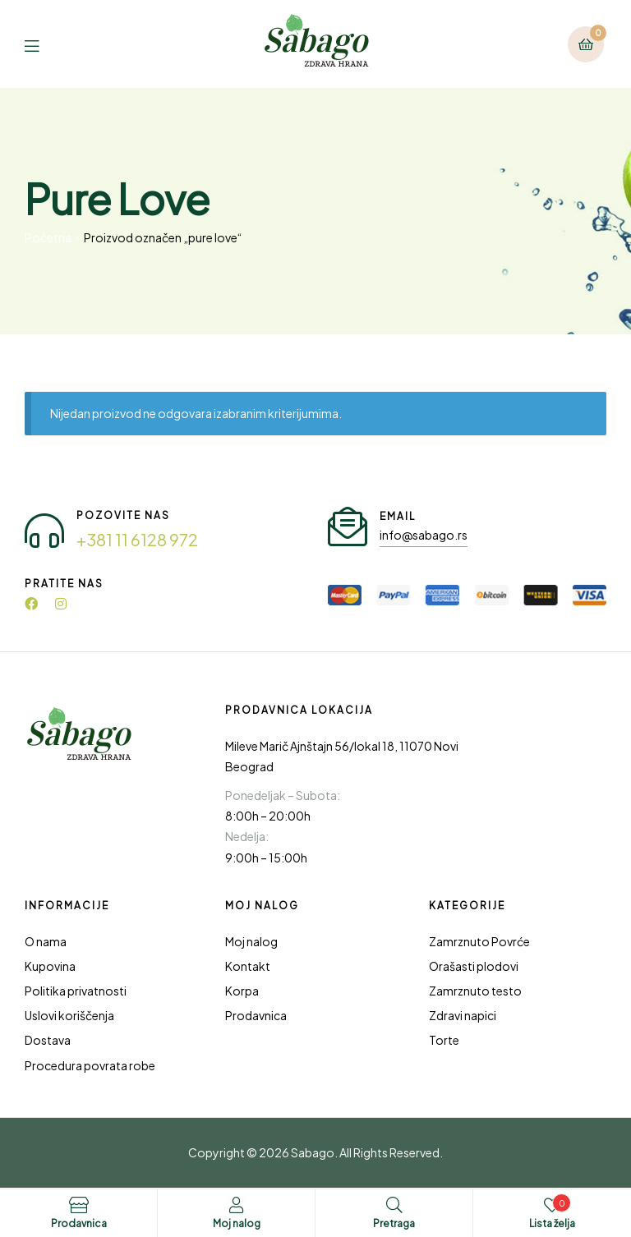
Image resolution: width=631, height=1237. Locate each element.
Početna (48, 237)
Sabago (312, 1152)
